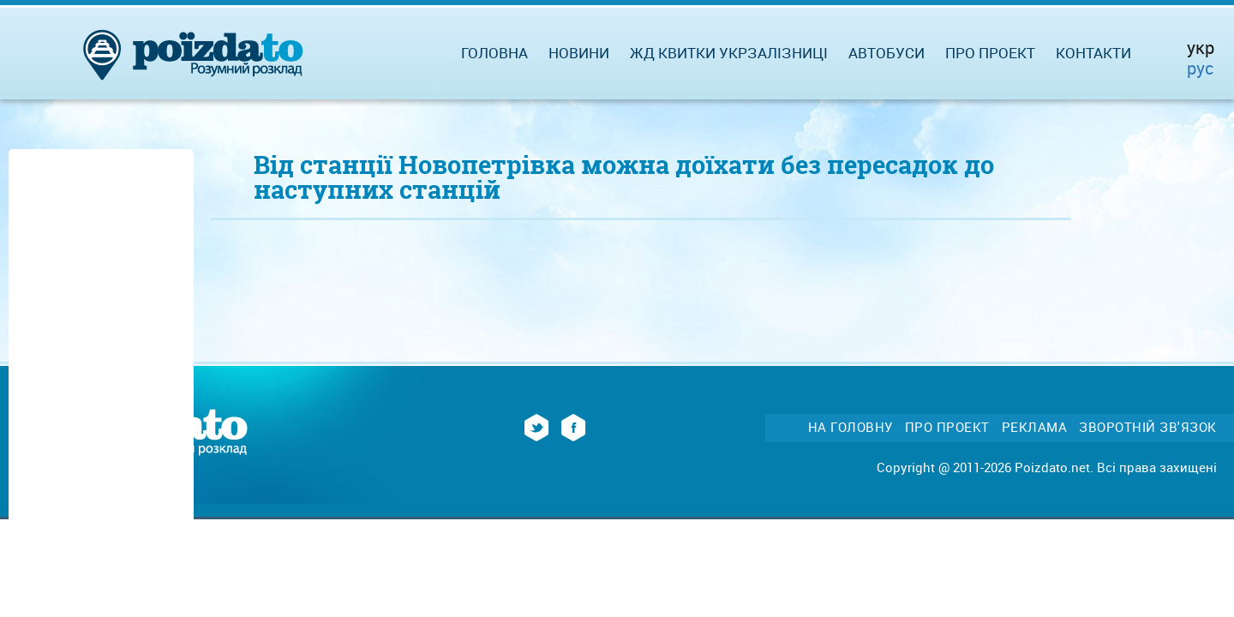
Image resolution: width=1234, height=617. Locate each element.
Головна (494, 53)
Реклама (1035, 427)
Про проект (990, 53)
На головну (850, 427)
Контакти (1093, 53)
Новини (578, 53)
